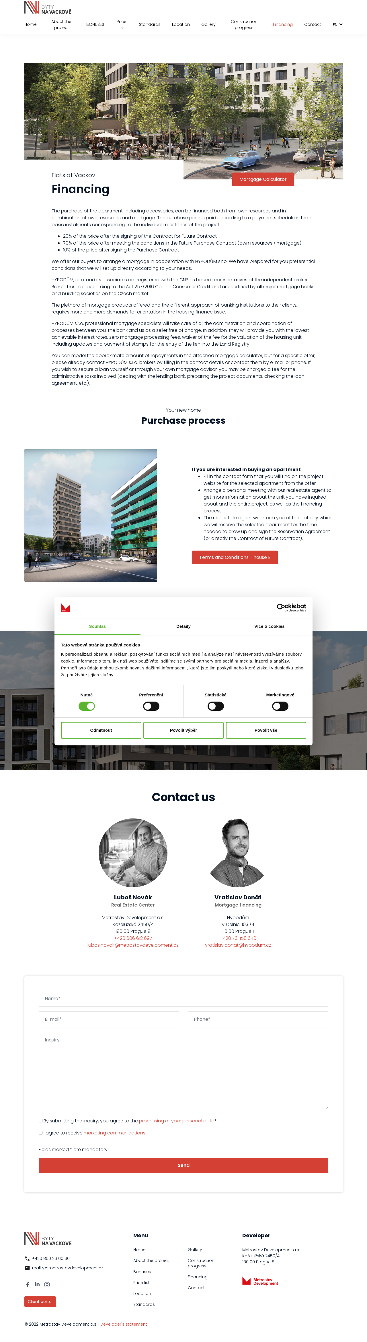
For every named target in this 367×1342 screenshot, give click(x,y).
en (335, 24)
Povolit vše (266, 730)
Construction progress (244, 24)
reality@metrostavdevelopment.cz (67, 1268)
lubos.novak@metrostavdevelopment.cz (133, 945)
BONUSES (95, 24)
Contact (312, 24)
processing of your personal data (176, 1121)
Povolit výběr (183, 730)
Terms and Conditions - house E (235, 557)
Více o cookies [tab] (269, 626)
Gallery (208, 24)
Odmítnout (101, 730)
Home (30, 24)
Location (181, 24)
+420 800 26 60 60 (51, 1258)
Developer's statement (123, 1324)
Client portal (40, 1301)
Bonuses (142, 1271)
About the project (61, 24)
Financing (283, 24)
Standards (150, 24)
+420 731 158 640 (238, 938)
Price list (121, 24)
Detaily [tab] (183, 626)
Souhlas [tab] (97, 626)
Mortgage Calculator (263, 179)
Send (184, 1165)
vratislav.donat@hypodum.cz (238, 945)
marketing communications (114, 1133)
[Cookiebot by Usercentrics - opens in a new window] (281, 607)
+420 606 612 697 (133, 938)
